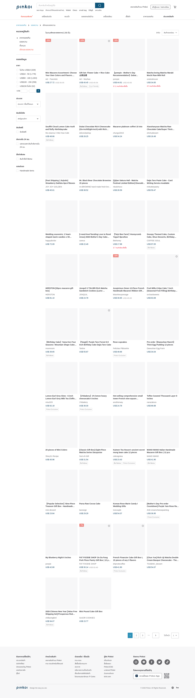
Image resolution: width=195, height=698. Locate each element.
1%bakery (83, 402)
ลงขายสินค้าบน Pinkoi (139, 7)
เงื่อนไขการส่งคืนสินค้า (82, 673)
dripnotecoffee (119, 564)
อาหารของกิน (21, 25)
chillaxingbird (51, 618)
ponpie (48, 564)
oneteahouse (152, 79)
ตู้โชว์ (18, 673)
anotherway (118, 402)
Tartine (82, 348)
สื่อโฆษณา (107, 664)
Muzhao (87, 79)
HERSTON (50, 294)
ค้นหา (99, 5)
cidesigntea (118, 456)
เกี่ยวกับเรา (108, 660)
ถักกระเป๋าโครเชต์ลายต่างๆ (55, 10)
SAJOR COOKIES (87, 618)
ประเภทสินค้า (20, 660)
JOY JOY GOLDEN (54, 187)
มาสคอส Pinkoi (109, 670)
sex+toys (40, 10)
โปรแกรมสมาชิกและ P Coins (85, 677)
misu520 (49, 402)
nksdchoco (117, 187)
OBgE (90, 10)
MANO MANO (153, 456)
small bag (83, 10)
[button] (38, 91)
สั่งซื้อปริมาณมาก (81, 664)
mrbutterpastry (153, 187)
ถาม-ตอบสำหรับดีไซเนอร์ (54, 664)
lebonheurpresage (120, 294)
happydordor (51, 241)
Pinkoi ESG (108, 667)
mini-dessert (51, 510)
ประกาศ (77, 667)
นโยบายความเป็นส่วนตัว (83, 670)
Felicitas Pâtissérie (121, 348)
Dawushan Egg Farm (156, 348)
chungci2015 (118, 133)
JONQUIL (83, 294)
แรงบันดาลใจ (20, 670)
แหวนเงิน (98, 10)
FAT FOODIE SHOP (87, 564)
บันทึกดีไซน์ (20, 664)
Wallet (68, 10)
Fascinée (54, 79)
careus (82, 241)
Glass (75, 10)
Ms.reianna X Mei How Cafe (57, 133)
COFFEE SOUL (153, 241)
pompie (116, 79)
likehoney (117, 241)
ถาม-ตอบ (78, 660)
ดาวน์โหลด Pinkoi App (147, 676)
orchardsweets (153, 294)
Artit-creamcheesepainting (158, 510)
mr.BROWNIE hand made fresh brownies (96, 187)
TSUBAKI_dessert (154, 564)
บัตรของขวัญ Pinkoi (23, 667)
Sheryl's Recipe (52, 456)
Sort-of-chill (84, 456)
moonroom (50, 348)
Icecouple (117, 510)
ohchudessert (152, 133)
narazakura (151, 402)
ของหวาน (34, 25)
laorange (83, 510)
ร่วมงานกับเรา (109, 673)
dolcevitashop (85, 133)
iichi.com (107, 677)
